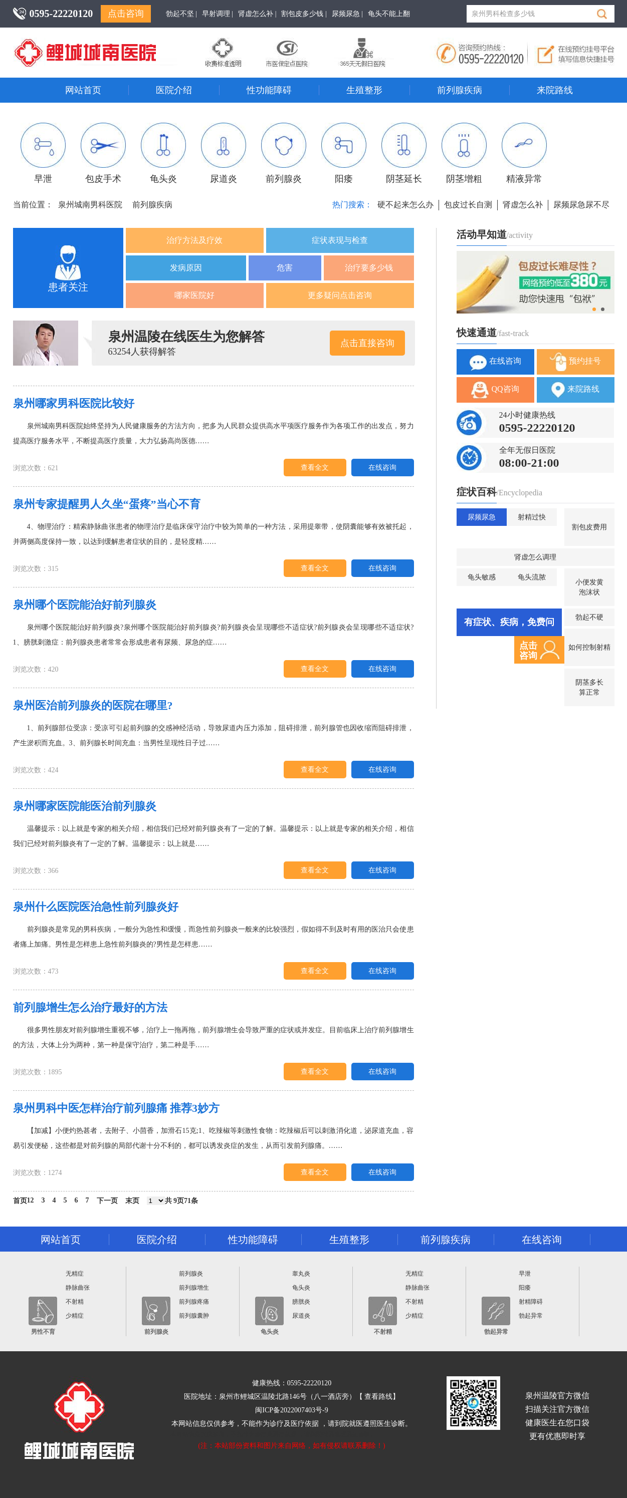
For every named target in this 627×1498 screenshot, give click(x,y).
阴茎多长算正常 (589, 687)
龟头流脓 (532, 577)
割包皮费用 (589, 527)
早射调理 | (217, 14)
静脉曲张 (78, 1287)
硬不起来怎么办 (405, 204)
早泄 (43, 153)
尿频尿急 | (347, 14)
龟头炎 (163, 153)
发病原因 (186, 267)
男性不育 (43, 1316)
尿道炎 (223, 153)
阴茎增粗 (464, 153)
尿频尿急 (482, 517)
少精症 (75, 1315)
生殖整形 (364, 90)
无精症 (75, 1273)
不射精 (75, 1301)
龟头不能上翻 (389, 14)
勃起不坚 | (181, 14)
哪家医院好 (194, 295)
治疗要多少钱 (369, 267)
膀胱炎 (301, 1301)
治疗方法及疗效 (194, 240)
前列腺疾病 (459, 90)
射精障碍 (531, 1301)
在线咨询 (382, 467)
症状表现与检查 (340, 240)
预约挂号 (575, 362)
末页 (132, 1201)
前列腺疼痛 (194, 1301)
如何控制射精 (589, 647)
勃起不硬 (589, 617)
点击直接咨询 (367, 343)
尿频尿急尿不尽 (581, 204)
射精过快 (532, 517)
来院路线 (555, 90)
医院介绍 (174, 90)
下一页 (107, 1201)
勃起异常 (496, 1316)
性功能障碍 (269, 90)
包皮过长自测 (468, 204)
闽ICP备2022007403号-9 (291, 1410)
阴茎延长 (404, 153)
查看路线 (378, 1396)
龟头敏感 (482, 577)
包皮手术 (103, 153)
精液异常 (524, 153)
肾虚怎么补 (523, 204)
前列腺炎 (283, 153)
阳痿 (343, 153)
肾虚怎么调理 (535, 557)
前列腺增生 (194, 1287)
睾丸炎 (301, 1273)
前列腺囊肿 (194, 1315)
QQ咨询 (495, 390)
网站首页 (83, 90)
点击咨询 (126, 14)
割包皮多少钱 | (303, 14)
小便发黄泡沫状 (589, 587)
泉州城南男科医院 (90, 204)
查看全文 (315, 467)
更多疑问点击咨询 (340, 295)
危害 (285, 267)
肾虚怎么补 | (257, 14)
